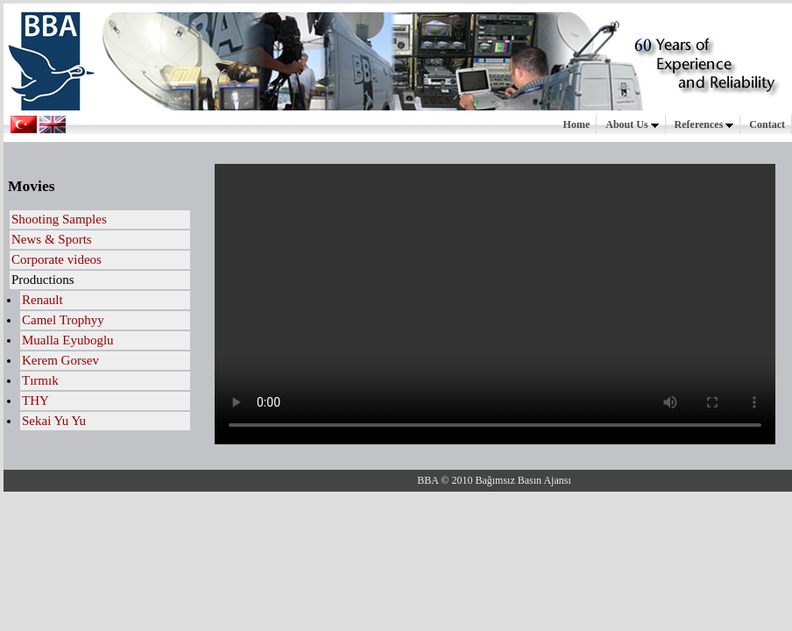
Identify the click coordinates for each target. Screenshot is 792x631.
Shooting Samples (59, 219)
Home (576, 124)
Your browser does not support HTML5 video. (495, 304)
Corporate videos (56, 259)
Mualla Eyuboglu (68, 340)
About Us (631, 124)
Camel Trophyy (63, 320)
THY (35, 400)
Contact (767, 124)
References (704, 124)
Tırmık (40, 380)
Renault (42, 300)
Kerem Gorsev (60, 360)
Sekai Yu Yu (54, 421)
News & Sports (51, 239)
